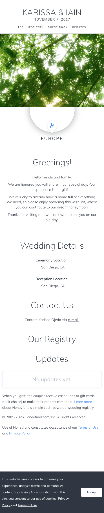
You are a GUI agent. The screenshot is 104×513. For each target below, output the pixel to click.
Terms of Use (88, 427)
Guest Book (58, 27)
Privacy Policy (20, 433)
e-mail (73, 319)
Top (21, 27)
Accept (92, 492)
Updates (79, 27)
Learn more (83, 402)
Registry (35, 27)
